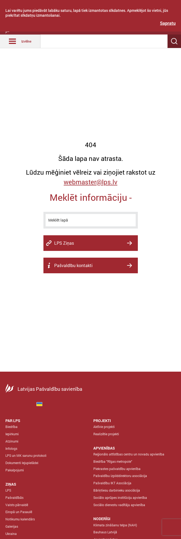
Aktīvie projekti (104, 426)
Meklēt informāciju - (91, 197)
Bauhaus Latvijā (105, 532)
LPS (8, 490)
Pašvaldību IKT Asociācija (112, 483)
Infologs (11, 448)
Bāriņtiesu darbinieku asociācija (116, 490)
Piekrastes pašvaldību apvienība (117, 469)
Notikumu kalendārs (20, 519)
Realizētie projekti (106, 434)
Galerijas (11, 526)
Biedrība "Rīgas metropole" (112, 461)
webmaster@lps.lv (90, 182)
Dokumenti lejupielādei (21, 463)
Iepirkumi (12, 434)
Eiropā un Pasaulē (18, 512)
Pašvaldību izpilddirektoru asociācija (120, 476)
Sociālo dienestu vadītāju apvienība (119, 505)
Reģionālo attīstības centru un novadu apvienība (128, 454)
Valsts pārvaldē (16, 505)
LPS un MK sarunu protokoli (25, 455)
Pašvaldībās (14, 497)
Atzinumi (11, 441)
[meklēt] (90, 220)
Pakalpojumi (14, 470)
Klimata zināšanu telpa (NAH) (115, 525)
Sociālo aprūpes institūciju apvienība (120, 497)
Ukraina (11, 533)
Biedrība (11, 426)
